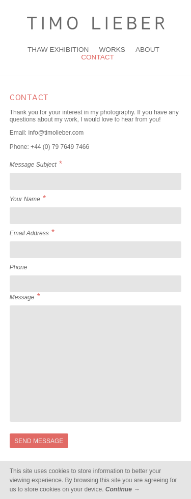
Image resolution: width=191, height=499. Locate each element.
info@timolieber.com (56, 132)
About (147, 49)
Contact (97, 57)
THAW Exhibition (58, 49)
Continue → (122, 489)
